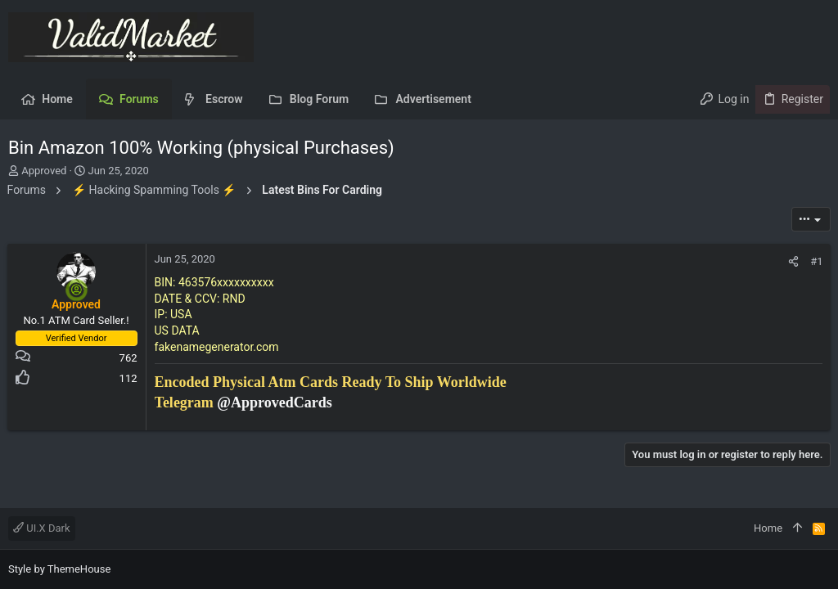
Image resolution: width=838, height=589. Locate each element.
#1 (815, 261)
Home (768, 528)
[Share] (793, 261)
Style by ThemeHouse (59, 569)
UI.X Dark (41, 528)
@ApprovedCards (276, 402)
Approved (43, 170)
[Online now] (77, 289)
